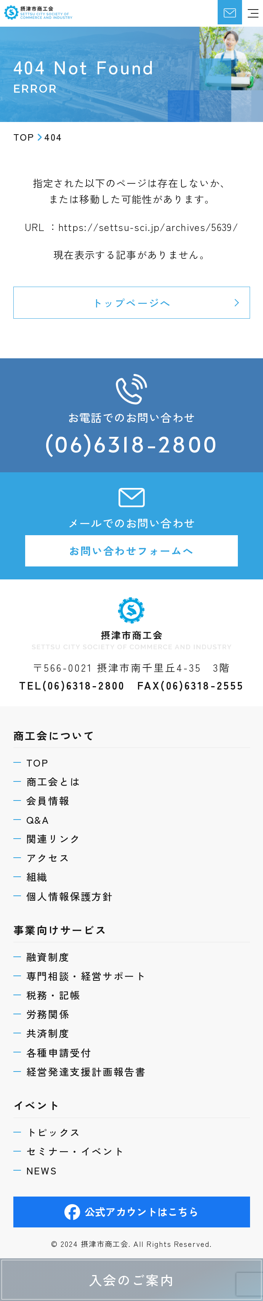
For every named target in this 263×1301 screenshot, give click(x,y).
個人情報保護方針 (70, 894)
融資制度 (48, 955)
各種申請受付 (59, 1051)
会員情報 (48, 798)
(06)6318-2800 (132, 444)
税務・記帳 (53, 994)
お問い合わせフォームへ (131, 551)
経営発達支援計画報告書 (86, 1071)
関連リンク (53, 837)
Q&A (38, 817)
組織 (37, 875)
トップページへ (131, 302)
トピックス (53, 1132)
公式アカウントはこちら (132, 1211)
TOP (37, 760)
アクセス (48, 856)
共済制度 (48, 1032)
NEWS (42, 1170)
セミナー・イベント (75, 1151)
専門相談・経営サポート (86, 974)
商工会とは (53, 779)
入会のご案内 (132, 1279)
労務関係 (48, 1013)
